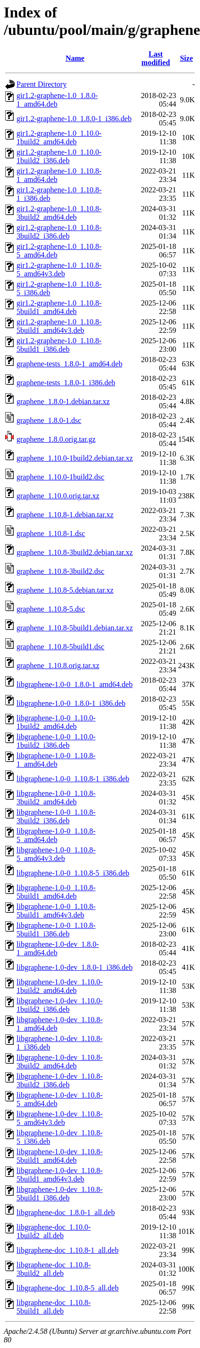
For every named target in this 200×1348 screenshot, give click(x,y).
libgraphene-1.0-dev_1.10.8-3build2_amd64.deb (60, 1061)
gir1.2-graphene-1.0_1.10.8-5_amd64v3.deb (59, 269)
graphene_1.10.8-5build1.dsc (60, 647)
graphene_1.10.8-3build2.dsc (60, 571)
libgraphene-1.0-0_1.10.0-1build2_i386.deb (56, 741)
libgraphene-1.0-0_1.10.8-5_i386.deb (73, 873)
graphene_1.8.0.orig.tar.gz (56, 439)
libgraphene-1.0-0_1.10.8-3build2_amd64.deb (56, 797)
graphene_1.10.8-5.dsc (51, 609)
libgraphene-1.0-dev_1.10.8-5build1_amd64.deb (60, 1156)
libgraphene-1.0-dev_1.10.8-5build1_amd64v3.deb (60, 1174)
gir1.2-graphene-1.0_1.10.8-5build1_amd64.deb (59, 307)
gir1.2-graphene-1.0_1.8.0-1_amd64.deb (57, 99)
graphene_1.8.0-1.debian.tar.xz (63, 401)
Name (75, 58)
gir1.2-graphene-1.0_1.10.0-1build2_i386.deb (59, 156)
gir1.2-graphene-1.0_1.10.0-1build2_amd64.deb (59, 137)
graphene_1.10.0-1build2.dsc (60, 477)
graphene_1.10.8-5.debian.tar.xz (65, 590)
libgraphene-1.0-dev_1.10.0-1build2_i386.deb (60, 1005)
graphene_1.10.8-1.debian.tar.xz (65, 515)
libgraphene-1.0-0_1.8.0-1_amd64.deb (75, 684)
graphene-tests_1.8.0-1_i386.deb (66, 383)
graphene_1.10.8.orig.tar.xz (58, 666)
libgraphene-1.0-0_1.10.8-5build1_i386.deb (56, 929)
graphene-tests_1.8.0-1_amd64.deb (69, 364)
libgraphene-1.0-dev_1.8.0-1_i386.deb (75, 967)
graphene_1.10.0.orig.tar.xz (58, 496)
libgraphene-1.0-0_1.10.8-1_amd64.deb (56, 760)
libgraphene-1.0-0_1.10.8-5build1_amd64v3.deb (56, 910)
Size (186, 58)
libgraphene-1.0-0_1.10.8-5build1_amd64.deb (56, 892)
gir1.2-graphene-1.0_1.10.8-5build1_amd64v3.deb (59, 326)
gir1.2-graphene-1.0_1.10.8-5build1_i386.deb (59, 345)
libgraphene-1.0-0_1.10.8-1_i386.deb (73, 779)
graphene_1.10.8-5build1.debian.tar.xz (75, 628)
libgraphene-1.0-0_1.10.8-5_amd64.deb (56, 835)
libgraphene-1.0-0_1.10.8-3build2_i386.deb (56, 816)
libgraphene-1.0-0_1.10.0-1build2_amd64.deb (56, 722)
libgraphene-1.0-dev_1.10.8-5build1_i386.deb (60, 1193)
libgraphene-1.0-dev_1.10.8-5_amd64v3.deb (60, 1118)
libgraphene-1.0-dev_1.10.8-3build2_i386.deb (60, 1080)
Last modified (156, 58)
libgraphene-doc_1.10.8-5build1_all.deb (54, 1306)
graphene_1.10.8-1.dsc (51, 533)
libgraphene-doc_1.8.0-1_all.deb (66, 1212)
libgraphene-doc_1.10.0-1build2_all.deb (54, 1231)
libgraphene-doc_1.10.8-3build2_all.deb (54, 1269)
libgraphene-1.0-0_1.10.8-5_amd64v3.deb (56, 854)
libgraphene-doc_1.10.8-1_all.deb (67, 1250)
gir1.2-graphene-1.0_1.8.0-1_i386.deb (74, 119)
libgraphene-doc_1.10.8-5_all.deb (67, 1288)
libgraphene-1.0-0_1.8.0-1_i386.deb (71, 703)
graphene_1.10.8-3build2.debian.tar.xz (75, 552)
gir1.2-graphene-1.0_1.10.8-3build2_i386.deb (59, 231)
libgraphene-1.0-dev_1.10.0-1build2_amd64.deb (60, 986)
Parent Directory (42, 84)
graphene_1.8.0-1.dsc (49, 420)
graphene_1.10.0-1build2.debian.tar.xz (75, 458)
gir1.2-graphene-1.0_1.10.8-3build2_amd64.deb (59, 213)
